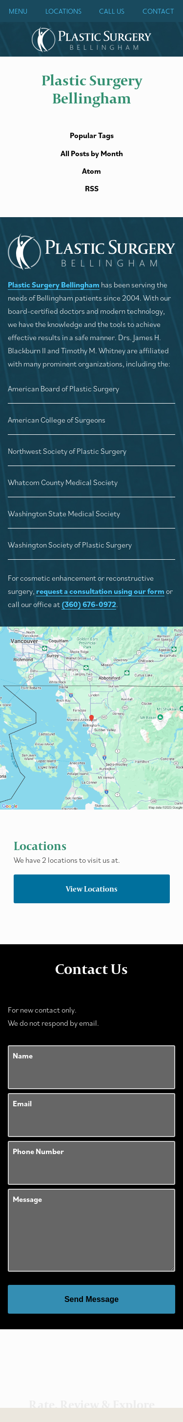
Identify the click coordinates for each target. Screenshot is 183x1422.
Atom (91, 171)
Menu (18, 11)
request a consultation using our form (100, 591)
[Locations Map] (91, 717)
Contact (158, 11)
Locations (63, 11)
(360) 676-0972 (88, 604)
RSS (92, 188)
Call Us (111, 11)
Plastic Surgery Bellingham (54, 284)
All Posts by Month (92, 153)
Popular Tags (92, 135)
